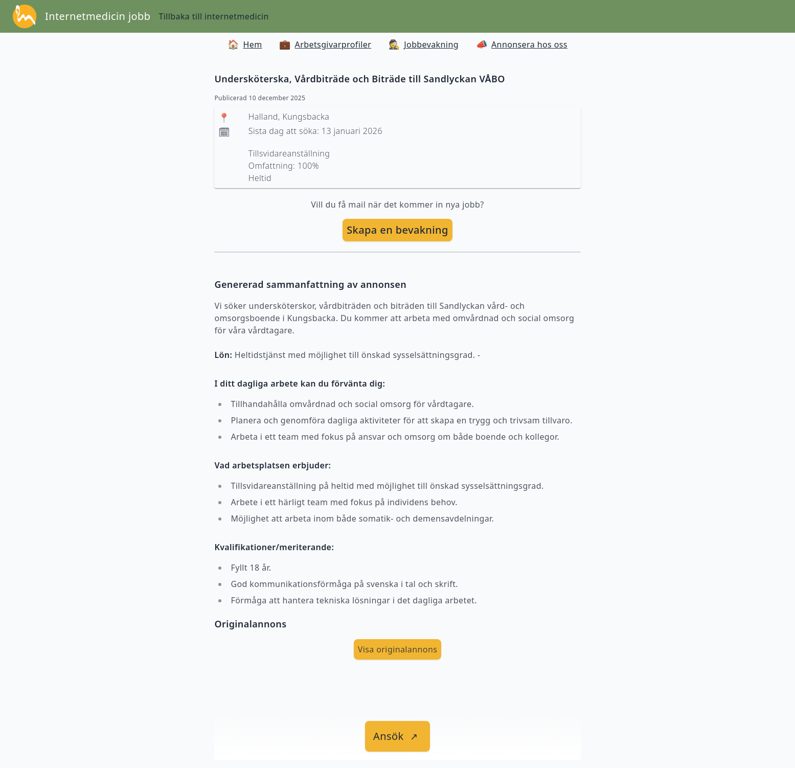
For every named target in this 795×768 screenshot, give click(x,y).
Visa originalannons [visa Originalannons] (398, 649)
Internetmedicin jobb (97, 16)
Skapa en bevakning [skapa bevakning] (397, 230)
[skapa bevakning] (397, 230)
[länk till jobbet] (397, 736)
